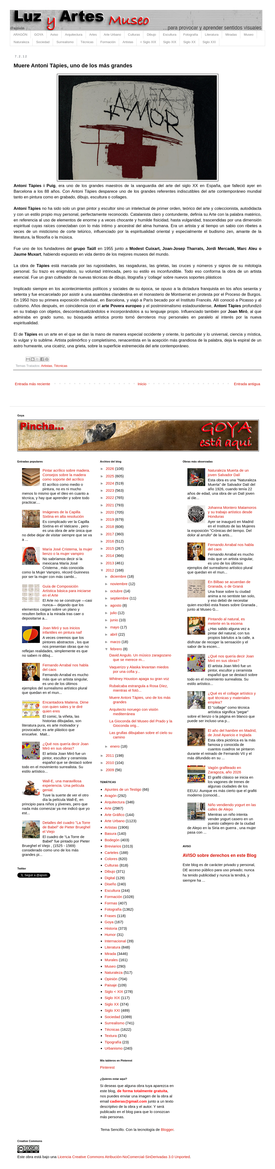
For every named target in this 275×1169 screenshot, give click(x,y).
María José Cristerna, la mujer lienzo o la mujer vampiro (67, 551)
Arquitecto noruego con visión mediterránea (133, 711)
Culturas (134, 34)
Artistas (128, 42)
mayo (115, 627)
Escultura (169, 34)
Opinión (111, 979)
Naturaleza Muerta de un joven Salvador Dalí (228, 472)
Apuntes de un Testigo (123, 789)
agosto (116, 605)
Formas (111, 903)
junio (114, 620)
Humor (110, 934)
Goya (109, 922)
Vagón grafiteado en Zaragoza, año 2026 (224, 769)
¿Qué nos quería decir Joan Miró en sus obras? (66, 746)
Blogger (167, 1129)
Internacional (115, 941)
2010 (110, 763)
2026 (110, 468)
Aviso (54, 34)
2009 (110, 770)
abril (114, 634)
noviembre (119, 584)
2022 (110, 497)
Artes (93, 34)
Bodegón (112, 840)
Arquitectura (73, 34)
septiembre (119, 598)
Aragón (111, 795)
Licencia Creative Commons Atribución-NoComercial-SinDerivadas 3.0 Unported (124, 1157)
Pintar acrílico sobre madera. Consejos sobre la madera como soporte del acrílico (66, 474)
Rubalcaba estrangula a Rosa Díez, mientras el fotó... (138, 688)
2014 (110, 555)
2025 (110, 476)
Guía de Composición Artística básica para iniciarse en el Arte (67, 590)
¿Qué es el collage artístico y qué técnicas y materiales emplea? (232, 697)
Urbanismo (114, 1048)
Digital (110, 878)
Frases (110, 916)
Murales (111, 960)
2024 (110, 483)
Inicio (142, 384)
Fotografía (190, 34)
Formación (107, 42)
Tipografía (113, 1042)
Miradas (231, 34)
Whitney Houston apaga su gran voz (139, 679)
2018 (110, 526)
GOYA (38, 34)
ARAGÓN (20, 34)
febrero (116, 649)
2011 (110, 755)
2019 (110, 519)
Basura (111, 833)
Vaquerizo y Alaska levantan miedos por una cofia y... (139, 669)
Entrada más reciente (32, 384)
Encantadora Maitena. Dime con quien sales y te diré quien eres (66, 706)
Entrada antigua (247, 384)
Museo (248, 34)
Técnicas (86, 42)
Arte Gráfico (115, 815)
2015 (110, 548)
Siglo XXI (209, 42)
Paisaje (111, 985)
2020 (110, 512)
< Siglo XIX (148, 42)
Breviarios (113, 846)
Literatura (212, 34)
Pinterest (107, 1067)
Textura (111, 1035)
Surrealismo (65, 42)
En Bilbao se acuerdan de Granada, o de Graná (229, 584)
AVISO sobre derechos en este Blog (219, 855)
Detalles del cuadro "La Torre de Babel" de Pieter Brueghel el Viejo (66, 827)
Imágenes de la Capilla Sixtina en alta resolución (63, 514)
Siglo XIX (169, 42)
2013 (110, 563)
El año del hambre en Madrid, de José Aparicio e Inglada (232, 732)
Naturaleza (21, 42)
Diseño (110, 884)
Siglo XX (189, 42)
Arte (108, 808)
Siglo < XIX (114, 991)
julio (114, 613)
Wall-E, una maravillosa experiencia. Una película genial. (63, 785)
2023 (110, 490)
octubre (117, 591)
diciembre (118, 576)
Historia (111, 928)
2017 (110, 534)
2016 (110, 541)
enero (115, 746)
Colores (111, 859)
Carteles (112, 852)
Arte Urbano (112, 34)
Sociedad (43, 42)
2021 (110, 505)
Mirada (110, 954)
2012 (110, 570)
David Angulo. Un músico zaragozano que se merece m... (140, 657)
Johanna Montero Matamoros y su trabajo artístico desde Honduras (232, 511)
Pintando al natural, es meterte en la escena (226, 621)
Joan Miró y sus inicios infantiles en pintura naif (62, 630)
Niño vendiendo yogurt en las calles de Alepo (232, 807)
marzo (116, 642)
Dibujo (151, 34)
